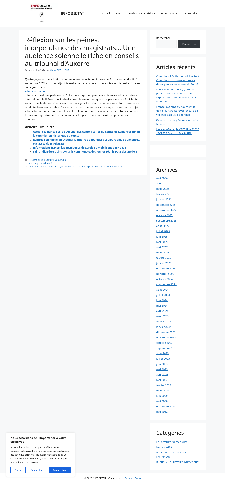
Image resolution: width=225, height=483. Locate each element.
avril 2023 (162, 374)
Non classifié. (164, 447)
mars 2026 (162, 189)
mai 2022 (162, 380)
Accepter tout (60, 469)
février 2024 (163, 321)
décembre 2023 (166, 332)
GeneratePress (133, 478)
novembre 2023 (166, 337)
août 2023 (162, 353)
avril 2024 (162, 311)
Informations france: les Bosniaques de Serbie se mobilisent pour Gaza (79, 147)
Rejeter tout (37, 469)
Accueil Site (191, 13)
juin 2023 (162, 364)
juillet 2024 (163, 295)
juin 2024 (162, 300)
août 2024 (162, 289)
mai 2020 (162, 401)
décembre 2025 (166, 204)
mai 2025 (162, 242)
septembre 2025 (166, 220)
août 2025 (162, 226)
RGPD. (119, 13)
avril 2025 (162, 247)
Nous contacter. (169, 13)
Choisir (18, 469)
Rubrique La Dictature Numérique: (177, 462)
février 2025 (163, 258)
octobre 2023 (164, 342)
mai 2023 (162, 369)
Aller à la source (35, 91)
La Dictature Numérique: (171, 442)
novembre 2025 (166, 210)
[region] (40, 455)
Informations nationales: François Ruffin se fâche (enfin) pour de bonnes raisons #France (75, 166)
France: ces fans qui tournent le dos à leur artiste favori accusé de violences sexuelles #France (177, 110)
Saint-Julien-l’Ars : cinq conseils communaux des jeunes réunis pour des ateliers (85, 151)
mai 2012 (162, 412)
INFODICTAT (72, 13)
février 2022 (163, 385)
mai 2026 (162, 178)
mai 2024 (162, 305)
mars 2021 (162, 390)
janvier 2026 (163, 199)
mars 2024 (162, 316)
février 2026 (163, 194)
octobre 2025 (164, 215)
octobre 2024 (164, 279)
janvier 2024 (163, 327)
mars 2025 (162, 252)
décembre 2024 (166, 268)
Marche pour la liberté (40, 163)
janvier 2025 (163, 263)
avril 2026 (162, 183)
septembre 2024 (166, 284)
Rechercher (163, 38)
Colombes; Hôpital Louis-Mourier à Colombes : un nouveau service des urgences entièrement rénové (178, 80)
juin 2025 (162, 236)
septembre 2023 (166, 348)
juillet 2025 (163, 231)
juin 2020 (162, 396)
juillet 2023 (163, 358)
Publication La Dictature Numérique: (48, 159)
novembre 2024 (166, 273)
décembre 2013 (166, 406)
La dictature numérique (142, 13)
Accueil (106, 13)
